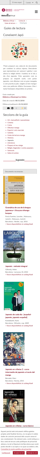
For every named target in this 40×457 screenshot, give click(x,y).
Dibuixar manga (13, 128)
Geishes (10, 133)
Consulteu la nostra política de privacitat (16, 449)
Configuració (6, 453)
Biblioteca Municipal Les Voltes (14, 97)
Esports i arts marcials (15, 130)
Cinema (10, 122)
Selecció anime (13, 153)
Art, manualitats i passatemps (18, 120)
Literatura (11, 143)
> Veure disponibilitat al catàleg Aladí (19, 224)
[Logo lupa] (36, 2)
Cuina (9, 125)
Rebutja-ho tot (32, 453)
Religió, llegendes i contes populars (20, 148)
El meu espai (17, 2)
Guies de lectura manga (16, 135)
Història (10, 138)
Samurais (10, 150)
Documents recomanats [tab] (14, 171)
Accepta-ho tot (19, 453)
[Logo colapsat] (36, 11)
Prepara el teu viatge (15, 145)
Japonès (10, 140)
